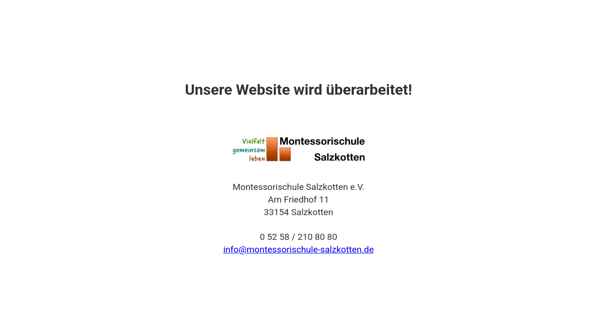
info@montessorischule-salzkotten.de (298, 249)
